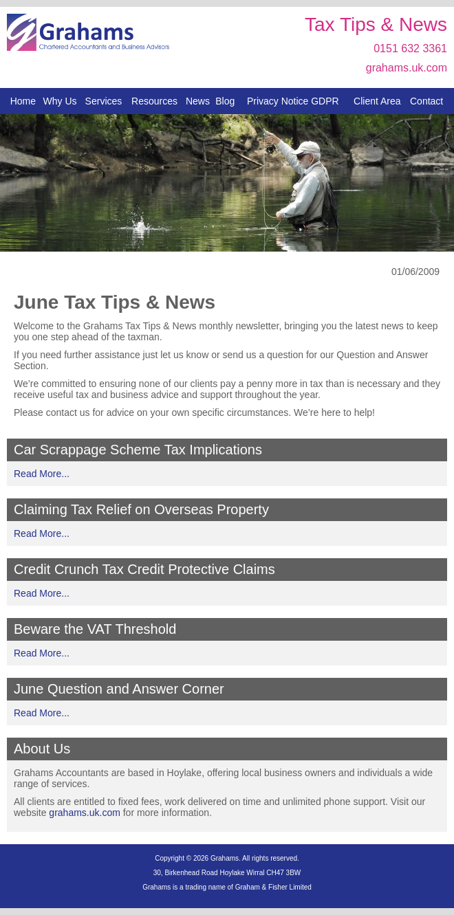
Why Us (60, 101)
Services (103, 101)
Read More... (41, 473)
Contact (426, 101)
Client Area (377, 101)
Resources (154, 101)
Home (23, 101)
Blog (225, 101)
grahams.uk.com (406, 68)
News (198, 101)
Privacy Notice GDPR (293, 101)
